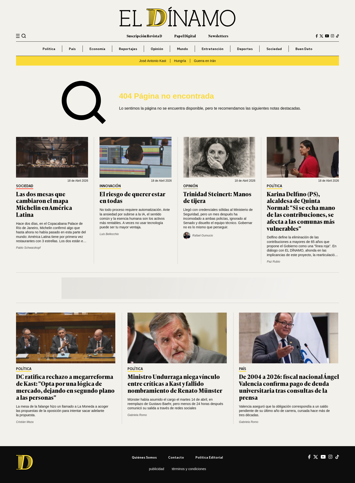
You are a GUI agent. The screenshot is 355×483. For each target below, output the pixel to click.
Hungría (180, 61)
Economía (97, 49)
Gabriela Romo (137, 415)
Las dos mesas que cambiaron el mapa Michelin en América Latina (44, 204)
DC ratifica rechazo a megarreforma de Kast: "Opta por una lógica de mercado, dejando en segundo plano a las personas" (65, 386)
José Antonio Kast (152, 61)
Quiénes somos (144, 457)
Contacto (176, 457)
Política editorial (209, 457)
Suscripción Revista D (144, 35)
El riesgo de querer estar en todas (132, 197)
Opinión (157, 49)
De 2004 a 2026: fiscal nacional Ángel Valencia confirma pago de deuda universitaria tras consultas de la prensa (289, 386)
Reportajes (128, 49)
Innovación (110, 186)
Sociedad (274, 49)
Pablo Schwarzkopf (28, 247)
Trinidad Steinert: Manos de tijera (217, 197)
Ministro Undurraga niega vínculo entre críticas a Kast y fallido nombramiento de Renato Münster (175, 383)
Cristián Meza (24, 422)
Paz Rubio (273, 261)
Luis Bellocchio (109, 234)
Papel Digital (185, 35)
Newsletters (218, 35)
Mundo (182, 49)
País (72, 49)
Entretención (212, 49)
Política (49, 49)
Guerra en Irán (205, 61)
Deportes (245, 49)
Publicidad (156, 469)
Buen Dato (303, 49)
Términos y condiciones (189, 469)
